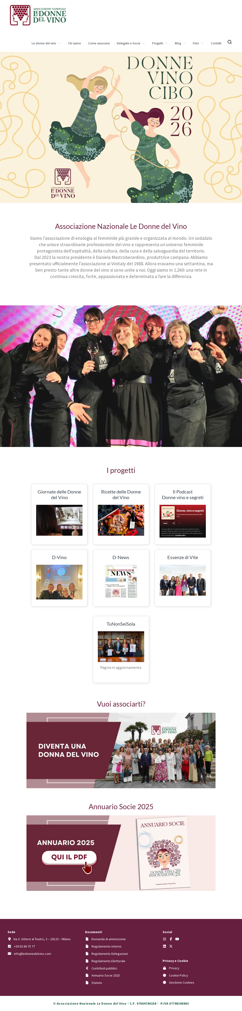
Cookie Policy (178, 975)
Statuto (96, 983)
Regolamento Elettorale (108, 961)
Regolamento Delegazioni (109, 954)
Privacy (174, 968)
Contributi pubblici (104, 968)
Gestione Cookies (181, 982)
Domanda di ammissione (108, 939)
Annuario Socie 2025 (105, 975)
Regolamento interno (106, 946)
